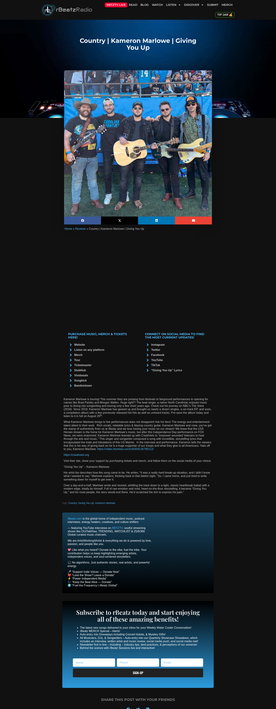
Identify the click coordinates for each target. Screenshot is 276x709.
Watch (157, 5)
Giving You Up (86, 503)
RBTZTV (117, 527)
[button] (82, 220)
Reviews (80, 228)
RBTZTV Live (116, 5)
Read (133, 5)
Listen (173, 5)
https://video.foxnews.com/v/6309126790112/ (125, 449)
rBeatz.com (75, 518)
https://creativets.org (76, 454)
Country (72, 503)
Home (68, 228)
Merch (227, 5)
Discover (194, 5)
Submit (212, 5)
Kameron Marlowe (105, 503)
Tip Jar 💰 (225, 14)
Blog (144, 5)
